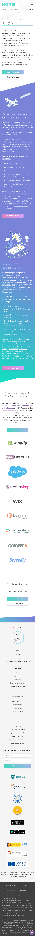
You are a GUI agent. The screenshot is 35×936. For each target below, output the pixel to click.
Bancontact (26, 356)
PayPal (4, 356)
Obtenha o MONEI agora (13, 368)
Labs (17, 715)
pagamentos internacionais (21, 171)
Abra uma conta (13, 72)
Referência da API (17, 704)
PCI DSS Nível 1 (17, 736)
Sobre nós (17, 690)
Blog (17, 673)
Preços (17, 655)
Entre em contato (17, 422)
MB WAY (14, 358)
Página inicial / (4, 11)
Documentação (17, 701)
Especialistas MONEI (17, 711)
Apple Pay (24, 353)
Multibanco (6, 358)
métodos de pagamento (15, 346)
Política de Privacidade (17, 729)
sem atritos (24, 149)
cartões (4, 349)
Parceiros (17, 679)
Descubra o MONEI (13, 216)
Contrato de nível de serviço (17, 740)
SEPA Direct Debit (24, 358)
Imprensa (17, 676)
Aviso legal (17, 726)
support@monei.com (18, 912)
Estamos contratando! (17, 683)
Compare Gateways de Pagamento (18, 661)
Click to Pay (12, 356)
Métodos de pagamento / (14, 11)
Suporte (17, 658)
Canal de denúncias (17, 743)
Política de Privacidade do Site (10, 917)
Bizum (19, 356)
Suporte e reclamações (17, 733)
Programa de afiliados (17, 686)
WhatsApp (6, 135)
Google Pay (15, 353)
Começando (17, 708)
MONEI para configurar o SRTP (18, 297)
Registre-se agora (9, 410)
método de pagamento (23, 125)
